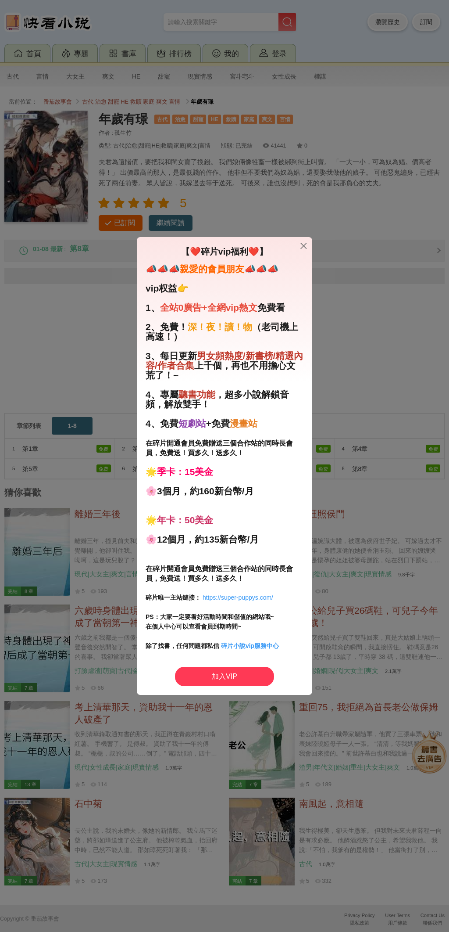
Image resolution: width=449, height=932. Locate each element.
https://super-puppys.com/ (238, 597)
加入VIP (224, 676)
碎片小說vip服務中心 (250, 645)
